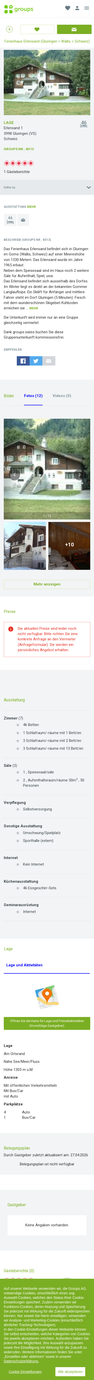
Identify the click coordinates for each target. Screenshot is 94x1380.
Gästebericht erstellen (47, 1203)
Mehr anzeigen (47, 483)
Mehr (31, 207)
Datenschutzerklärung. (21, 1361)
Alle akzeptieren (70, 1372)
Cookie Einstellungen (25, 1372)
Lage (9, 122)
